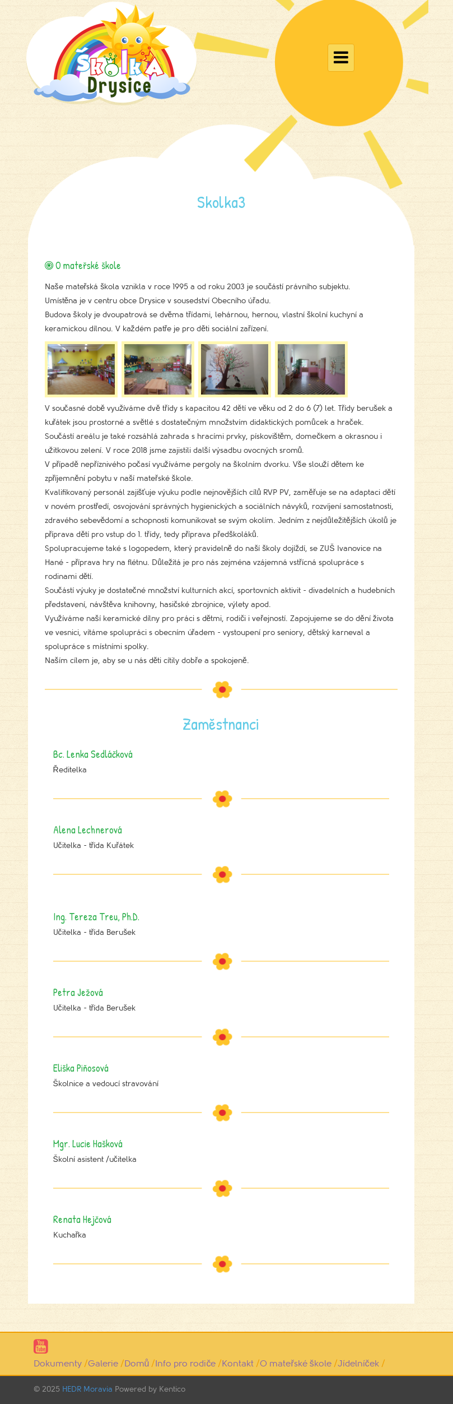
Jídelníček (358, 1364)
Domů (137, 1364)
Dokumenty (58, 1364)
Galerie (103, 1364)
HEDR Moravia (87, 1389)
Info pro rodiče (185, 1364)
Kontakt (238, 1364)
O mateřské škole (295, 1364)
